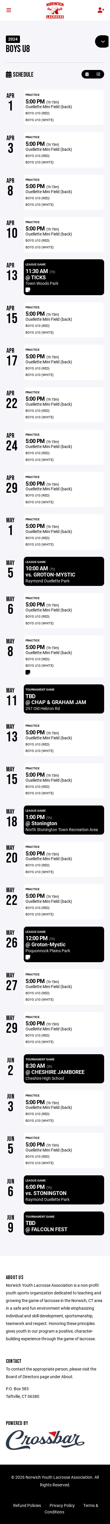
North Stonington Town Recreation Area (62, 829)
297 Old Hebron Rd (43, 708)
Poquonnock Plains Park (48, 950)
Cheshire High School (45, 1078)
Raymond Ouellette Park (48, 581)
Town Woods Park (42, 283)
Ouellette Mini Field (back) (49, 106)
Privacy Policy (62, 1505)
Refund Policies (27, 1505)
